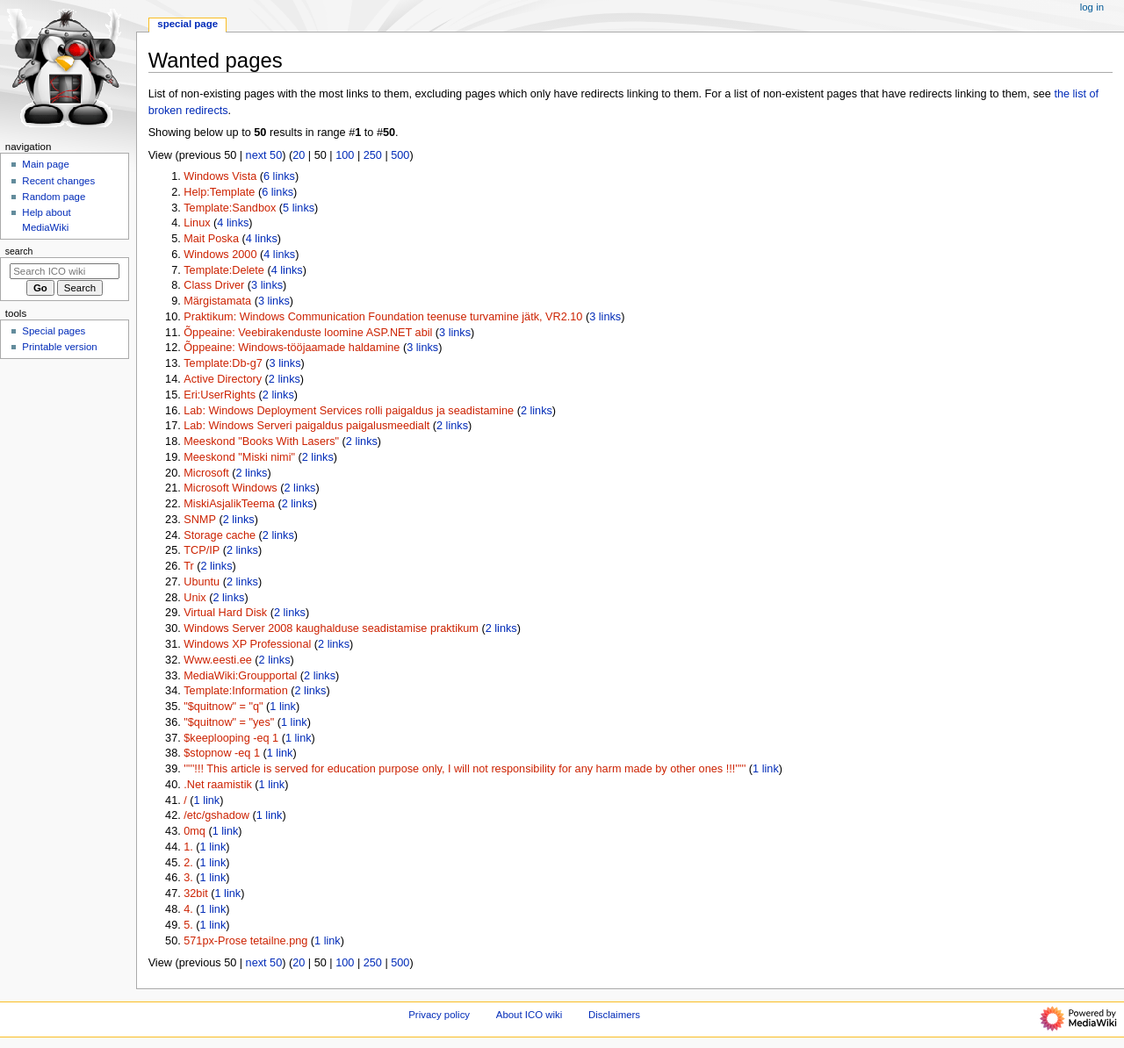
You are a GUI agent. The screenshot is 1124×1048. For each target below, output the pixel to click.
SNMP (200, 519)
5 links (298, 208)
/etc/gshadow (216, 815)
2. (188, 863)
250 (373, 155)
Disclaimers (614, 1014)
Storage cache (220, 535)
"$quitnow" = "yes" (229, 722)
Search (19, 251)
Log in (1092, 7)
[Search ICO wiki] (64, 271)
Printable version (59, 346)
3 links (267, 285)
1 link (283, 706)
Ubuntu (202, 582)
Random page (53, 196)
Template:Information (235, 691)
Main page (45, 164)
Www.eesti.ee (218, 660)
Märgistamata (217, 301)
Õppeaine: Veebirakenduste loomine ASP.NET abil (308, 333)
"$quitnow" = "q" (223, 706)
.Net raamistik (218, 785)
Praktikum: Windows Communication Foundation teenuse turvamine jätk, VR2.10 (383, 317)
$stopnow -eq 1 (222, 753)
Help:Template (219, 192)
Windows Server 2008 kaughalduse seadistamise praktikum (331, 628)
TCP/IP (202, 550)
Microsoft (206, 473)
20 (298, 155)
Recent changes (58, 181)
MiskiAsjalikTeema (229, 504)
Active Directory (223, 379)
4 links (233, 223)
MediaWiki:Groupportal (240, 676)
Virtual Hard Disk (225, 613)
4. (188, 909)
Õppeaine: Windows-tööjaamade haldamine (292, 347)
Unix (194, 598)
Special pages (53, 331)
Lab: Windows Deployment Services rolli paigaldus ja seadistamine (349, 411)
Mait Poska (211, 239)
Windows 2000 (220, 254)
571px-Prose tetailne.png (245, 941)
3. (188, 878)
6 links (279, 176)
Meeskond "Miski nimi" (239, 457)
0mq (194, 831)
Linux (197, 223)
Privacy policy (439, 1014)
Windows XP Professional (247, 644)
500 (400, 155)
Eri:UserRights (220, 395)
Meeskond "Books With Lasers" (261, 441)
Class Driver (214, 285)
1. (188, 847)
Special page (187, 23)
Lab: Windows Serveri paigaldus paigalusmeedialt (306, 426)
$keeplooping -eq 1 (231, 738)
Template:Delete (224, 270)
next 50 (264, 155)
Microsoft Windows (230, 488)
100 (344, 155)
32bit (196, 893)
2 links (284, 379)
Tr (189, 566)
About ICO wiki (529, 1014)
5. (188, 925)
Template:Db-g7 (223, 363)
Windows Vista (220, 176)
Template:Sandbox (230, 208)
